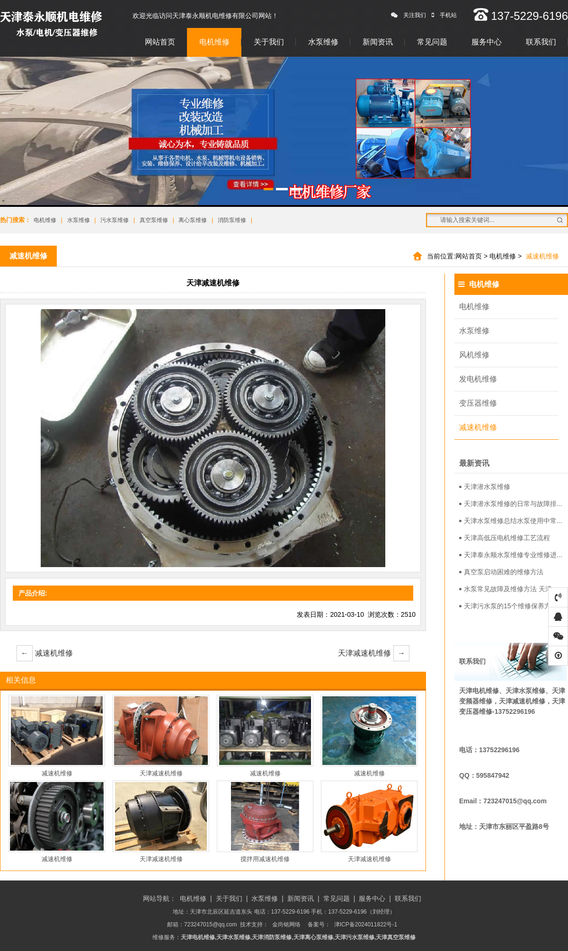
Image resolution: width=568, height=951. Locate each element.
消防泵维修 (232, 220)
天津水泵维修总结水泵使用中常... (510, 520)
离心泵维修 (192, 220)
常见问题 (432, 42)
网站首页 (160, 42)
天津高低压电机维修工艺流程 (504, 538)
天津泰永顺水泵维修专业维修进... (510, 555)
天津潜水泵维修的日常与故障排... (510, 503)
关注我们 (408, 15)
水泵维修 (323, 42)
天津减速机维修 (373, 653)
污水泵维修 (114, 220)
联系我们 (541, 42)
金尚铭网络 (286, 924)
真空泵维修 (154, 220)
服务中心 (486, 42)
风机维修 (474, 355)
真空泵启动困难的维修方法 (501, 572)
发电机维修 (478, 379)
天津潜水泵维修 (484, 486)
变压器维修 (478, 403)
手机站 (444, 15)
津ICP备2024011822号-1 (365, 924)
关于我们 (269, 42)
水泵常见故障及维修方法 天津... (508, 589)
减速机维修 (45, 653)
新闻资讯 (378, 42)
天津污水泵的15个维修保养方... (507, 606)
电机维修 (214, 42)
